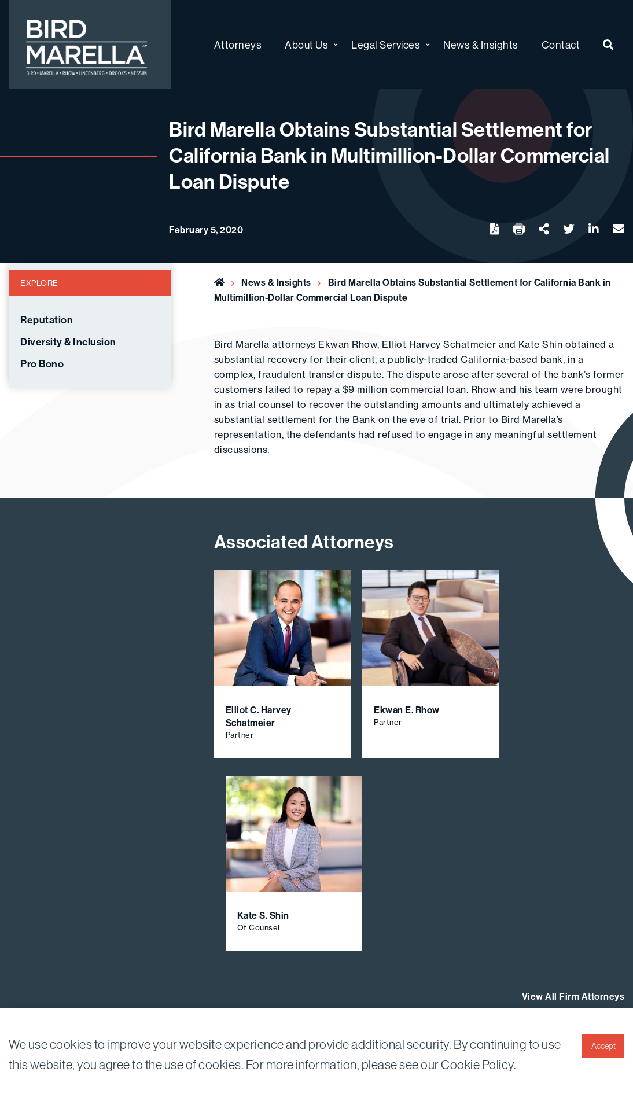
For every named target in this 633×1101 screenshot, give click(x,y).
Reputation (46, 320)
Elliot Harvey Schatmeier (438, 344)
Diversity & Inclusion (68, 342)
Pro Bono (42, 364)
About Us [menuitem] (306, 44)
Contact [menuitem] (561, 44)
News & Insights (276, 282)
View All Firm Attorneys (573, 996)
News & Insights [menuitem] (480, 44)
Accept (603, 1046)
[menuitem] (608, 45)
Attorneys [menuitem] (238, 44)
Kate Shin (540, 344)
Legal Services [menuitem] (385, 44)
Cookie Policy (477, 1064)
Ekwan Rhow (347, 344)
